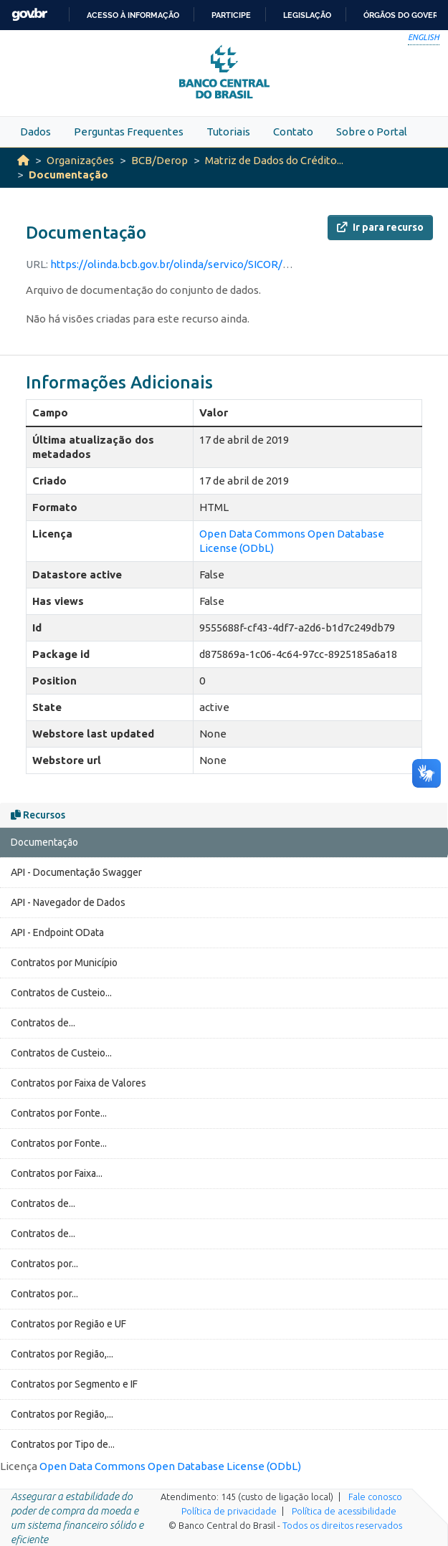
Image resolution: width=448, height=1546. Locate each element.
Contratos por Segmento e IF (74, 1384)
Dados (35, 131)
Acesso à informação (133, 15)
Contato (293, 131)
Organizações (80, 160)
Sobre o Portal (371, 131)
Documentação (68, 174)
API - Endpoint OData (57, 932)
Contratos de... (43, 1023)
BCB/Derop (159, 160)
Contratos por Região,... (62, 1354)
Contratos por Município (64, 962)
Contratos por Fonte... (59, 1113)
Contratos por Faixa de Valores (78, 1083)
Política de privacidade (229, 1511)
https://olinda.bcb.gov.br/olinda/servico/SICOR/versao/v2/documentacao (229, 264)
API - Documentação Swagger (76, 872)
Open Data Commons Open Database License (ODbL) (170, 1466)
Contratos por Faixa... (57, 1173)
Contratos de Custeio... (61, 992)
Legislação (307, 15)
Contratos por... (44, 1263)
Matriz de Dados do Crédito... (274, 160)
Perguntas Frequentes (129, 131)
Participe (231, 15)
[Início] (23, 160)
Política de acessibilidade (344, 1511)
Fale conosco (375, 1497)
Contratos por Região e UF (68, 1324)
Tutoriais (228, 131)
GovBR (29, 15)
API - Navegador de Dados (68, 902)
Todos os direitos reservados (342, 1525)
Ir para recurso (380, 227)
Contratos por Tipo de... (63, 1444)
